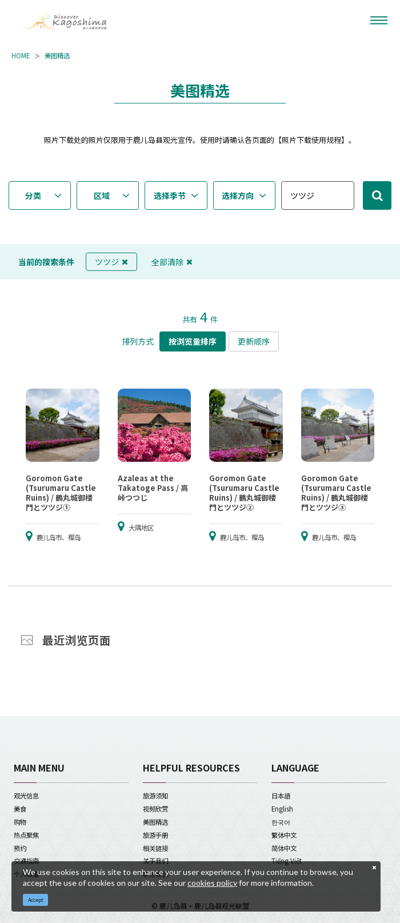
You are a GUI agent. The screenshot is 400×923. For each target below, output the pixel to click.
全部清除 (172, 261)
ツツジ (111, 261)
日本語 (280, 795)
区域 (102, 195)
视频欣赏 (155, 808)
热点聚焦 (26, 835)
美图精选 (57, 55)
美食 (20, 808)
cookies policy (212, 883)
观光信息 (26, 795)
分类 (33, 195)
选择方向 (238, 195)
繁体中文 (284, 835)
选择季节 (170, 195)
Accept (35, 900)
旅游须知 (155, 795)
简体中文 (284, 848)
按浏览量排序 (193, 341)
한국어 (280, 821)
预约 (20, 848)
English (282, 808)
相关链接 (155, 848)
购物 (20, 821)
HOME (20, 55)
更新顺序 (254, 341)
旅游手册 (155, 835)
